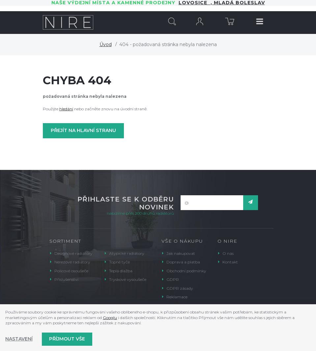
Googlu (110, 317)
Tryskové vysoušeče (127, 279)
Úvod (106, 44)
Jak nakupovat (180, 253)
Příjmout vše (67, 339)
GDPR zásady (179, 288)
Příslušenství (66, 279)
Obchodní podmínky (186, 270)
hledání (66, 108)
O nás (228, 253)
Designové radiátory (73, 253)
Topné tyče (119, 261)
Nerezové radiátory (72, 261)
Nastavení (19, 339)
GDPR (172, 279)
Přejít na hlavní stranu (83, 130)
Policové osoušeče (71, 270)
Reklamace (176, 296)
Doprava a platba (183, 261)
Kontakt (230, 261)
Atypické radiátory (126, 253)
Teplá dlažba (120, 270)
